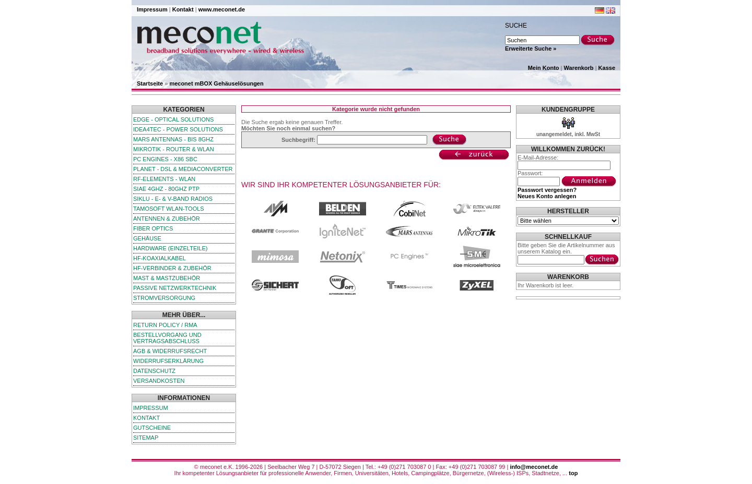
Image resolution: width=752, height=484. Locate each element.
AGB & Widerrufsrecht (170, 351)
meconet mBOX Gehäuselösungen (216, 83)
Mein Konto (543, 68)
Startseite (150, 83)
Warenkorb (579, 68)
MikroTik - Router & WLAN (173, 149)
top (573, 473)
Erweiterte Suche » (530, 48)
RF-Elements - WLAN (164, 179)
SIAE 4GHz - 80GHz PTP (166, 189)
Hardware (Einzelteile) (170, 248)
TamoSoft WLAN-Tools (168, 208)
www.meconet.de (221, 9)
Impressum (152, 9)
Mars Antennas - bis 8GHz (173, 139)
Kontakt (183, 9)
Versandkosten (158, 381)
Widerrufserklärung (168, 361)
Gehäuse (147, 238)
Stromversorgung (164, 298)
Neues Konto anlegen (547, 196)
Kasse (606, 68)
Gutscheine (152, 428)
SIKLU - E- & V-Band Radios (173, 199)
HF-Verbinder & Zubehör (172, 268)
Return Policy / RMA (165, 325)
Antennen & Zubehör (166, 218)
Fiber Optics (153, 228)
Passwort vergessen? (547, 190)
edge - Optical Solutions (173, 119)
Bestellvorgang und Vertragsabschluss (167, 338)
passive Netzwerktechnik (174, 288)
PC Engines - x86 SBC (165, 159)
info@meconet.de (534, 467)
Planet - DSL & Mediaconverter (183, 169)
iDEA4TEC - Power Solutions (178, 129)
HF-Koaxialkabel (159, 258)
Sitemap (145, 437)
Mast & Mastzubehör (166, 278)
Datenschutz (154, 371)
